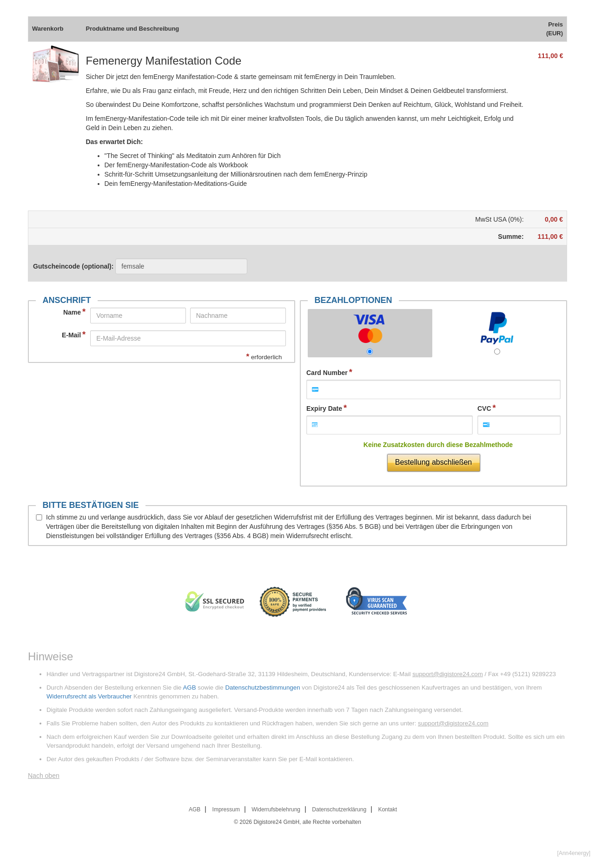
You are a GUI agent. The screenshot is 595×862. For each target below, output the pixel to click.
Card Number (327, 372)
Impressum (226, 809)
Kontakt (387, 809)
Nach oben (44, 775)
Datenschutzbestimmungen (262, 687)
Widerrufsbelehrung (275, 809)
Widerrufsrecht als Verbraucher (89, 696)
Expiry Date (324, 408)
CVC (484, 408)
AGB (189, 687)
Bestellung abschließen (433, 462)
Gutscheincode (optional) (140, 266)
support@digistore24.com (447, 674)
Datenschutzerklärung (339, 809)
